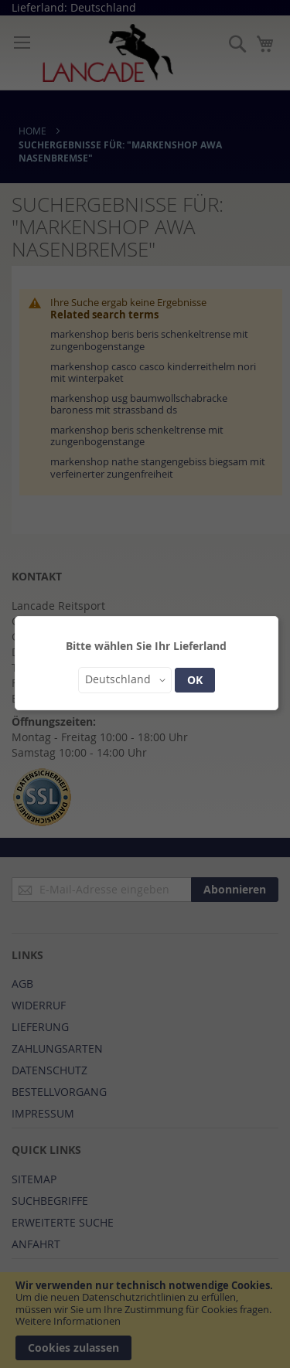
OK (195, 679)
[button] (125, 680)
